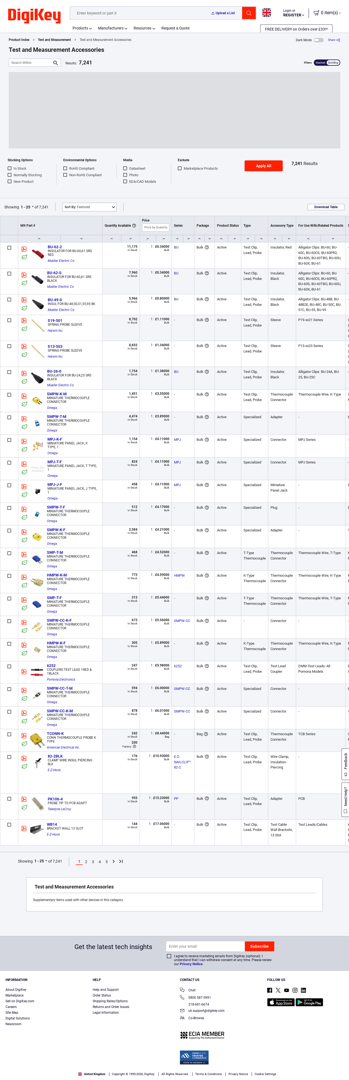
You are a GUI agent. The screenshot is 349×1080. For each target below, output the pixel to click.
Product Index (19, 40)
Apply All (263, 166)
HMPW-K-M (57, 575)
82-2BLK (55, 756)
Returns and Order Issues (111, 1007)
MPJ (177, 440)
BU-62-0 (54, 273)
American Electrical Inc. (63, 747)
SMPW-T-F (56, 507)
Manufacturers (111, 28)
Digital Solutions (17, 1018)
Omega (52, 408)
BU (176, 247)
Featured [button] (77, 207)
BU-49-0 (55, 300)
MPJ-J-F (54, 484)
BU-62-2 (55, 247)
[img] (34, 16)
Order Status (102, 995)
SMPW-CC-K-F (59, 620)
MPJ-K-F (54, 439)
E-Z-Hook (54, 770)
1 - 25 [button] (25, 207)
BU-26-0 (54, 371)
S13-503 (55, 346)
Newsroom (13, 1024)
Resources (142, 28)
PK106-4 (55, 799)
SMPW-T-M (56, 416)
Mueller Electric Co (61, 261)
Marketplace (14, 995)
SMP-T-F (54, 598)
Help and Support (106, 990)
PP (176, 799)
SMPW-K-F (56, 530)
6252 (51, 665)
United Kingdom (92, 1074)
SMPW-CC (182, 621)
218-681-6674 (194, 1004)
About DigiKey (15, 990)
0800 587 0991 (195, 998)
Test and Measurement (54, 40)
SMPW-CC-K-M (60, 711)
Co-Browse (192, 1018)
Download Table (326, 207)
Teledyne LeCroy (59, 809)
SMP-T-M (55, 552)
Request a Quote (175, 28)
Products (80, 28)
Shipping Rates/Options (110, 1001)
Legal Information (106, 1013)
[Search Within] (30, 62)
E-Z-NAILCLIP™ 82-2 (183, 762)
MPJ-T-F (54, 462)
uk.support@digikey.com (202, 1011)
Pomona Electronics (61, 679)
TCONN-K (55, 733)
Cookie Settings (265, 1074)
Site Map (11, 1013)
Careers (11, 1007)
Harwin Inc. (55, 331)
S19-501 (55, 320)
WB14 (52, 824)
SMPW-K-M (57, 394)
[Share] (334, 40)
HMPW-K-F (56, 643)
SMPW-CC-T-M (60, 688)
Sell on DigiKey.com (19, 1001)
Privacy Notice (191, 964)
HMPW (179, 575)
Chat (187, 990)
